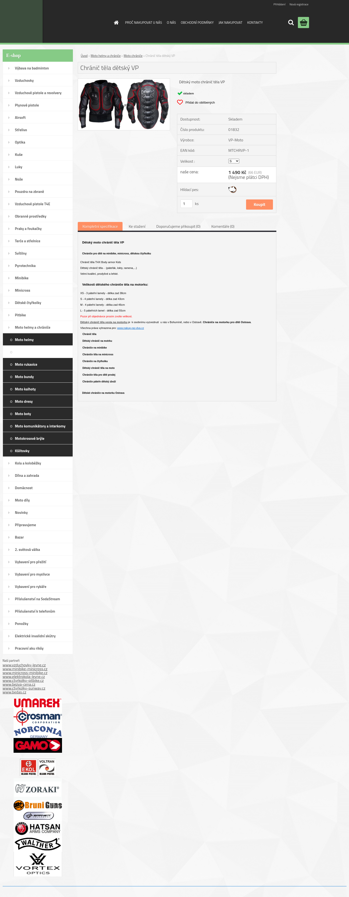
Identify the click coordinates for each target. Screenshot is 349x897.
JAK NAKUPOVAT (230, 22)
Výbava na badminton (32, 68)
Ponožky (21, 623)
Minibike (22, 278)
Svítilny (21, 253)
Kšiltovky (22, 451)
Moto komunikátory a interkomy (40, 426)
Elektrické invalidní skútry (35, 636)
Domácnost (24, 488)
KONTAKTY (255, 22)
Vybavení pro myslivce (32, 574)
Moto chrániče (57, 352)
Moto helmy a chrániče (32, 327)
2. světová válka (27, 549)
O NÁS (171, 22)
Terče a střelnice (27, 241)
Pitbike (20, 315)
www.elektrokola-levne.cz (24, 676)
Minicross (22, 290)
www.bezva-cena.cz (19, 684)
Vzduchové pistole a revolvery (38, 93)
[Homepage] (116, 22)
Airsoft (20, 117)
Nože (19, 179)
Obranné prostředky (31, 216)
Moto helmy (24, 339)
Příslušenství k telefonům (35, 611)
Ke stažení (137, 226)
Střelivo (21, 130)
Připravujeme (25, 525)
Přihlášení (279, 4)
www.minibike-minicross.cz (25, 669)
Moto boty (23, 414)
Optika (20, 142)
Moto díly (22, 500)
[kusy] (186, 203)
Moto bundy (24, 377)
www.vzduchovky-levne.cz (24, 665)
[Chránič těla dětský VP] (124, 81)
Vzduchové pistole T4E (32, 204)
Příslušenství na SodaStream (37, 599)
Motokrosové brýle (30, 438)
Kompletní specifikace (100, 226)
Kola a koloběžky (28, 463)
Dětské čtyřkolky (28, 302)
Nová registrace (298, 4)
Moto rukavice (26, 364)
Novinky (21, 512)
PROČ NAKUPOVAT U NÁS (143, 22)
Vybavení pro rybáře (31, 586)
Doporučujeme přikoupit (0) (178, 226)
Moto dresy (24, 401)
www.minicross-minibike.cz (25, 673)
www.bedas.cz (14, 692)
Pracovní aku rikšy (29, 648)
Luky (19, 167)
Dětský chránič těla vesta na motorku (103, 322)
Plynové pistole (27, 105)
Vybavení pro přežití (30, 562)
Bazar (19, 537)
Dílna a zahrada (27, 475)
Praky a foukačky (28, 228)
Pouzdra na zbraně (29, 191)
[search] (290, 22)
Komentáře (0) (222, 226)
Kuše (19, 154)
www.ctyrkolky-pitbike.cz (23, 680)
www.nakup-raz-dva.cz (130, 328)
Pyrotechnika (25, 265)
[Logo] (69, 21)
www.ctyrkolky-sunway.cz (24, 688)
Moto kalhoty (25, 389)
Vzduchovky (24, 80)
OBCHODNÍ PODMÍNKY (197, 22)
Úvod (84, 55)
